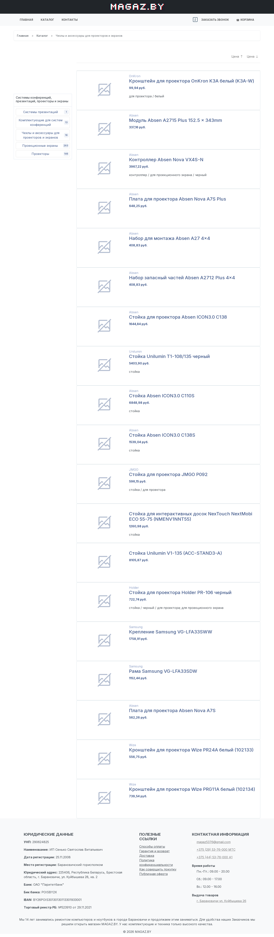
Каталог (47, 19)
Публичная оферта (153, 874)
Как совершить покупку (157, 869)
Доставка (146, 856)
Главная (26, 19)
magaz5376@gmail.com (211, 842)
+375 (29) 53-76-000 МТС (213, 849)
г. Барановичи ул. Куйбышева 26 (219, 901)
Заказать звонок (215, 19)
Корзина (245, 19)
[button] (195, 19)
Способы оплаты (152, 846)
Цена (237, 56)
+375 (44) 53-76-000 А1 (212, 857)
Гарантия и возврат (154, 851)
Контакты (70, 19)
